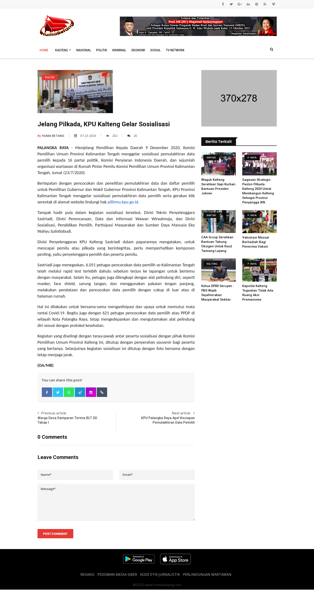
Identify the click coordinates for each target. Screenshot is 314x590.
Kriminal (119, 50)
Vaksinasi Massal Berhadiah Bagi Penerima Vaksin (255, 242)
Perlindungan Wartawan (207, 575)
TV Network (175, 50)
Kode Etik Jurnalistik (160, 575)
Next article (155, 418)
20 (132, 136)
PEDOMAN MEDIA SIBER (117, 575)
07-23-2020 (85, 136)
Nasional (83, 50)
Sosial (155, 50)
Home (44, 50)
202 (111, 136)
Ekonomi (138, 50)
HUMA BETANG (50, 136)
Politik (101, 50)
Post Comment (55, 534)
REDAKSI (87, 575)
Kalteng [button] (62, 50)
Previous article (76, 418)
